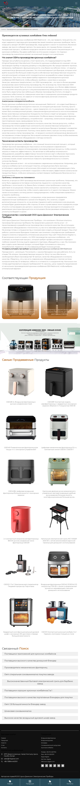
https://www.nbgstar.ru (66, 235)
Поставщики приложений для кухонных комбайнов (30, 654)
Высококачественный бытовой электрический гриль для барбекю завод (40, 682)
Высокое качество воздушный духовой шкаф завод (29, 718)
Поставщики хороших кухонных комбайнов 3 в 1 (28, 690)
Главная (3, 29)
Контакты (70, 782)
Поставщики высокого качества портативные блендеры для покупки (38, 697)
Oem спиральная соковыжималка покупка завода (29, 674)
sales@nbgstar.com (11, 759)
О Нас (50, 782)
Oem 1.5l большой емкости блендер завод (25, 704)
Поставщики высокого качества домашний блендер (30, 661)
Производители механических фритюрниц (25, 667)
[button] (74, 300)
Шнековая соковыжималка (17, 711)
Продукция (30, 782)
